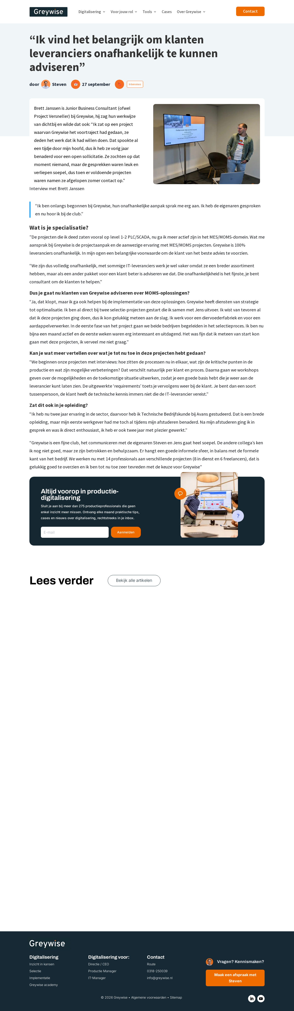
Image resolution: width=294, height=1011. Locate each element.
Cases (167, 11)
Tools (147, 11)
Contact (250, 11)
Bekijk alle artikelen (134, 580)
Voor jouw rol (122, 11)
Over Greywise (189, 11)
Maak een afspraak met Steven (235, 977)
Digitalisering (90, 11)
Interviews (135, 84)
